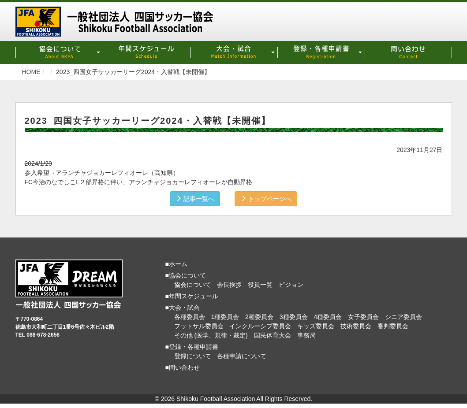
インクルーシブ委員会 (260, 326)
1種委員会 (225, 316)
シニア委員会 (403, 316)
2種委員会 (259, 316)
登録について (192, 356)
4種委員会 (328, 316)
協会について (192, 284)
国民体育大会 (272, 335)
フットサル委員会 (199, 326)
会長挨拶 (229, 284)
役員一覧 (260, 284)
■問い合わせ (182, 367)
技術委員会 (355, 326)
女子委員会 (363, 316)
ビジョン (291, 284)
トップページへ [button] (265, 198)
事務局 (306, 335)
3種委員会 (294, 316)
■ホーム (176, 263)
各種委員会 (189, 316)
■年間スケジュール (191, 296)
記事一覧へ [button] (195, 198)
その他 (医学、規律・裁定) (211, 335)
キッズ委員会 (315, 326)
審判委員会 (392, 326)
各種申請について (241, 356)
